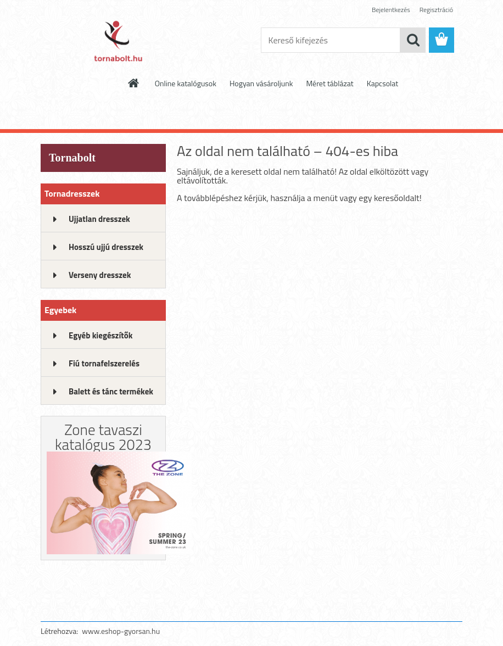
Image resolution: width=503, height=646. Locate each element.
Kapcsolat (383, 83)
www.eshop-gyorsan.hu (121, 631)
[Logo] (116, 40)
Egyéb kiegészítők (100, 335)
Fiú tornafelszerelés (104, 363)
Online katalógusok (185, 83)
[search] (413, 40)
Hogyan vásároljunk (261, 83)
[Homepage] (134, 83)
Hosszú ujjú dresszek (106, 247)
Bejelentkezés (391, 9)
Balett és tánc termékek (111, 391)
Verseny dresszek (100, 275)
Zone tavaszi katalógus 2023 (103, 436)
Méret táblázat (329, 83)
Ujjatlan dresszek (99, 219)
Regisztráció (436, 9)
